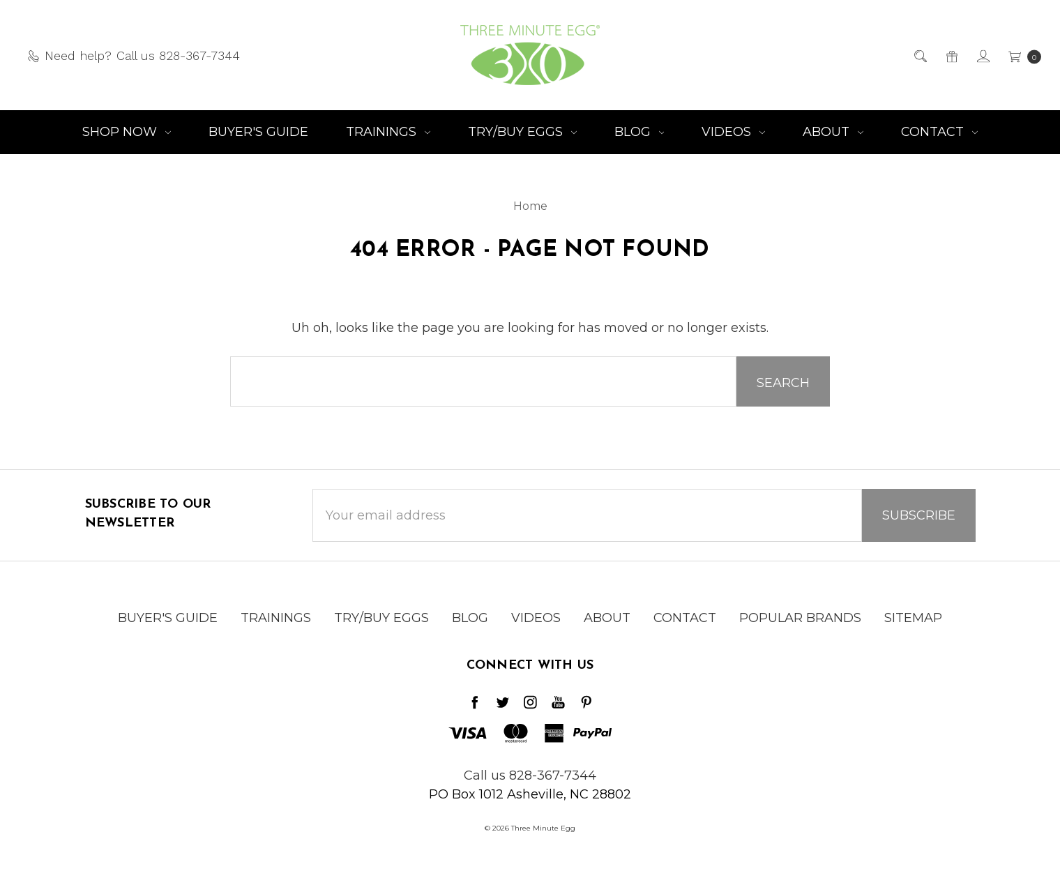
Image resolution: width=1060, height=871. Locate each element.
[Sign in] (982, 55)
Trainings (388, 131)
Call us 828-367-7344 (530, 775)
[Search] (919, 55)
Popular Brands (800, 628)
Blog (639, 131)
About (833, 131)
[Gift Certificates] (950, 55)
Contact (939, 131)
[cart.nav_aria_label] (1020, 55)
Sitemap (913, 628)
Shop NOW (126, 131)
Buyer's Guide (258, 131)
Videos (733, 131)
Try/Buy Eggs (522, 131)
